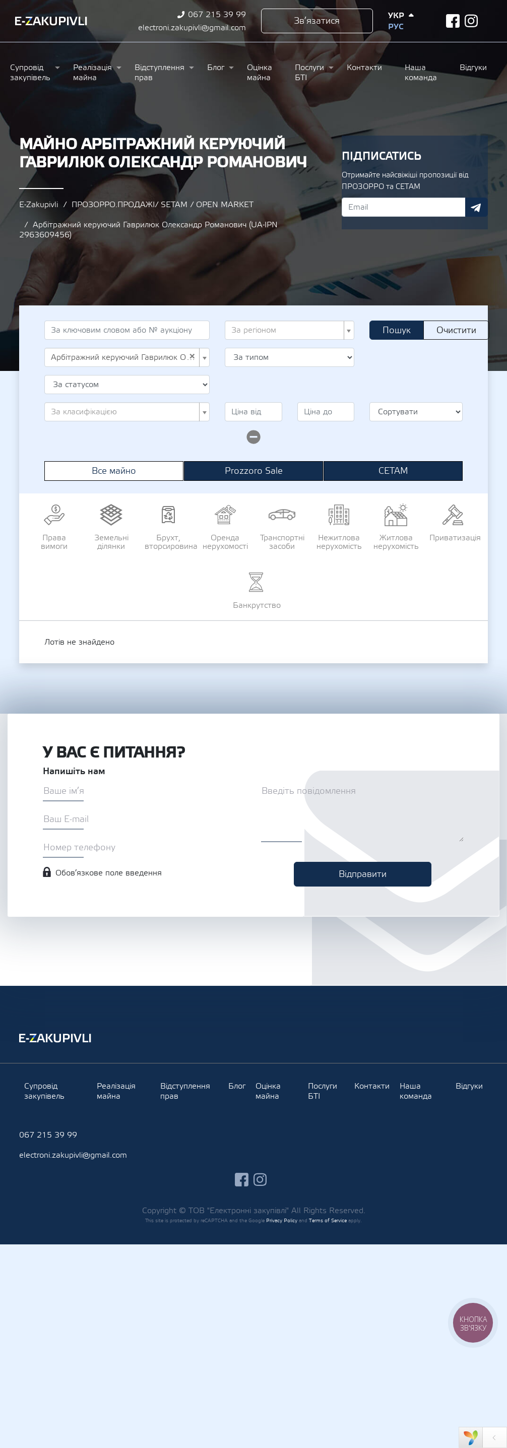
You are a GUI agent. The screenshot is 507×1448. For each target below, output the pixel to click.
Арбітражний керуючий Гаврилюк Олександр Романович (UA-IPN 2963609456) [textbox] (124, 357)
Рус (395, 27)
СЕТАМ (393, 471)
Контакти (364, 67)
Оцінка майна (259, 72)
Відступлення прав (159, 72)
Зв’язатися (317, 21)
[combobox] (289, 330)
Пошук (397, 330)
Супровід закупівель (30, 72)
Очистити (456, 330)
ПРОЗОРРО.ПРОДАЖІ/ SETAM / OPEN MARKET (163, 205)
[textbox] (286, 330)
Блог (215, 67)
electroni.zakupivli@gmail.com (192, 28)
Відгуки (473, 67)
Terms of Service (328, 1220)
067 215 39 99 (217, 15)
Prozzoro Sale (254, 471)
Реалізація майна (92, 72)
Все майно (114, 471)
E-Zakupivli (38, 205)
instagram (471, 21)
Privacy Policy (281, 1220)
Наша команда (421, 72)
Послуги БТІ (309, 72)
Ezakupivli (51, 21)
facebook (453, 21)
